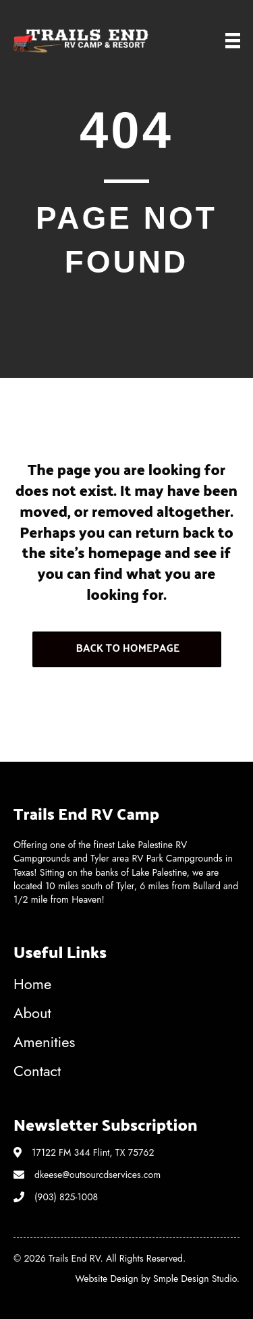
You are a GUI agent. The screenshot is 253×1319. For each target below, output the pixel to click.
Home (32, 983)
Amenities (44, 1042)
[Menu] (233, 41)
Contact (37, 1071)
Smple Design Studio (195, 1278)
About (32, 1012)
